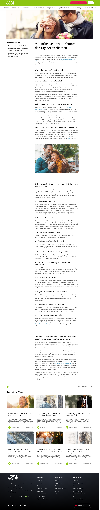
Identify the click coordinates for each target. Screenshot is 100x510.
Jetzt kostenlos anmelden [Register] (78, 3)
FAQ (56, 494)
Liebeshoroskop (41, 496)
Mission (57, 480)
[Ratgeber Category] (15, 8)
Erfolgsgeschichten (60, 488)
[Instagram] (16, 505)
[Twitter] (8, 505)
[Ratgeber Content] (20, 412)
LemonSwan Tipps (42, 488)
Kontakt (75, 480)
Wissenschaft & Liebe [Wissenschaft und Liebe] (42, 499)
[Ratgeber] (6, 8)
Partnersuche (40, 486)
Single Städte (40, 491)
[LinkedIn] (20, 505)
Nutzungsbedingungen (79, 499)
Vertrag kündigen (78, 491)
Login (90, 3)
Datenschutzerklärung (79, 494)
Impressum (76, 486)
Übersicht (39, 480)
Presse (57, 486)
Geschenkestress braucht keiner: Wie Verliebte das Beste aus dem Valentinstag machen (18, 54)
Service (57, 491)
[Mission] (64, 2)
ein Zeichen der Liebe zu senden (62, 363)
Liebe (69, 138)
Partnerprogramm (78, 483)
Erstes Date (40, 483)
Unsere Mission (64, 3)
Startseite (55, 3)
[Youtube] (25, 505)
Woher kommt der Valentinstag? (17, 46)
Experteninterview (42, 494)
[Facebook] (12, 505)
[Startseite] (10, 3)
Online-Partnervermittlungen (43, 324)
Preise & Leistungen (78, 488)
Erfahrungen (58, 483)
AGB (74, 496)
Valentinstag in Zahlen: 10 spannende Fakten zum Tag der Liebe (18, 49)
